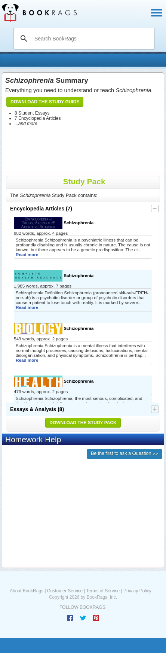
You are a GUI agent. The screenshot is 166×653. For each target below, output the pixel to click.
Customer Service (65, 590)
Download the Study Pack (83, 422)
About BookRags (26, 590)
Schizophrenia (53, 223)
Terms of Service (103, 590)
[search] (91, 38)
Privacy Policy (137, 590)
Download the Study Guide (44, 101)
